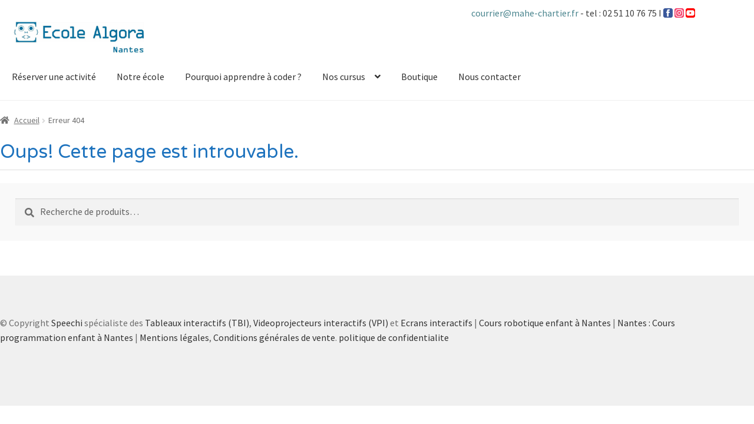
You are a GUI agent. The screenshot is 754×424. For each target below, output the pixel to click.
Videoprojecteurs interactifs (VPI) (320, 323)
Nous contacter (489, 76)
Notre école (140, 76)
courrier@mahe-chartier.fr (525, 13)
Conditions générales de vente (274, 337)
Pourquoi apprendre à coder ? (243, 76)
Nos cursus (343, 76)
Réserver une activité (54, 76)
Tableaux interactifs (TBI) (197, 323)
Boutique (419, 76)
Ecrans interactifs (436, 323)
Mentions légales (174, 337)
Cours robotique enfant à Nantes (545, 323)
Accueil (26, 120)
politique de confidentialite (394, 337)
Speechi (66, 323)
